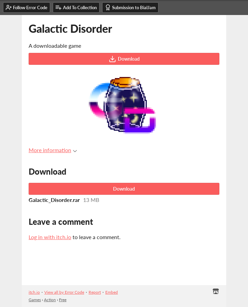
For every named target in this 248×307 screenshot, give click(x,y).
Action (50, 299)
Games (35, 299)
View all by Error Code (64, 292)
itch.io (34, 292)
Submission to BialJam (130, 7)
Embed (111, 292)
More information (53, 150)
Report (95, 292)
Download (124, 59)
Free (62, 299)
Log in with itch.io (50, 237)
